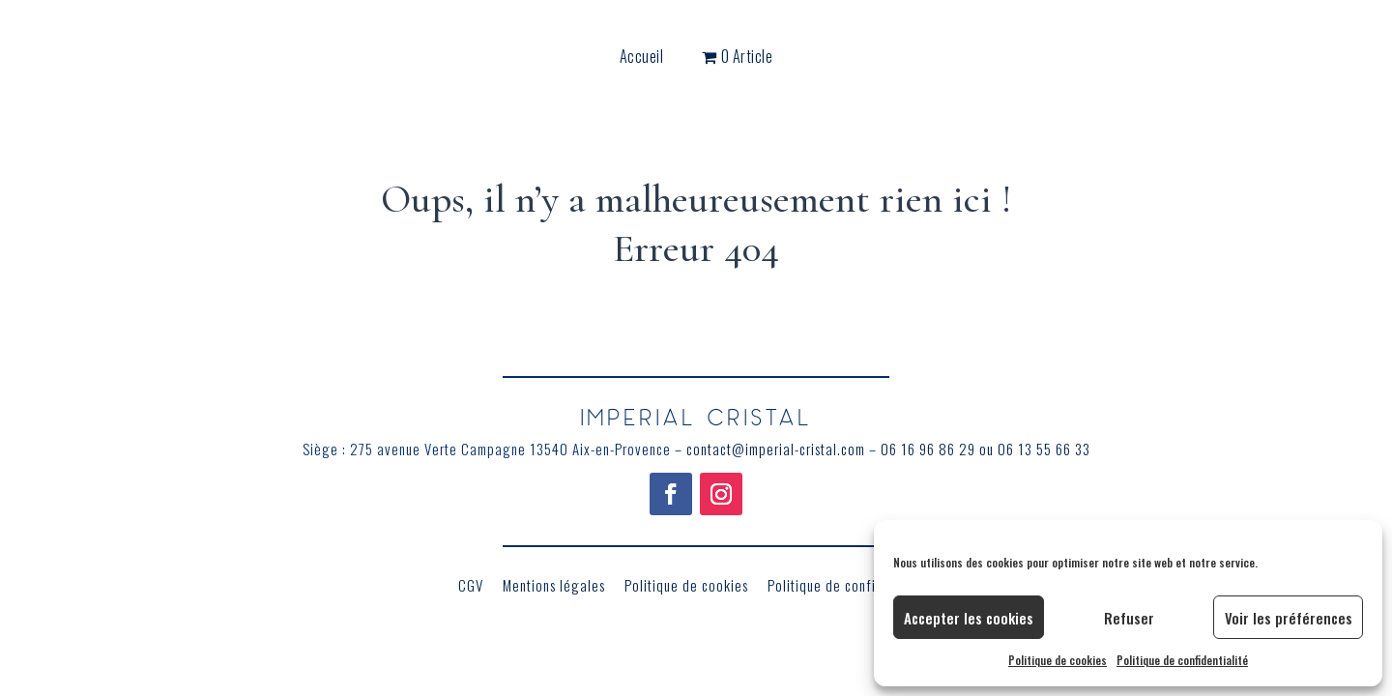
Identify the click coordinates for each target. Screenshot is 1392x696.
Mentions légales (554, 584)
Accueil (642, 58)
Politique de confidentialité (1182, 660)
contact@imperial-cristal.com (775, 448)
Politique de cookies (1057, 660)
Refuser (1129, 617)
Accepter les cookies (968, 617)
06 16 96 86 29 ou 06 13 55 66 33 (985, 448)
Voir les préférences (1288, 617)
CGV (470, 584)
